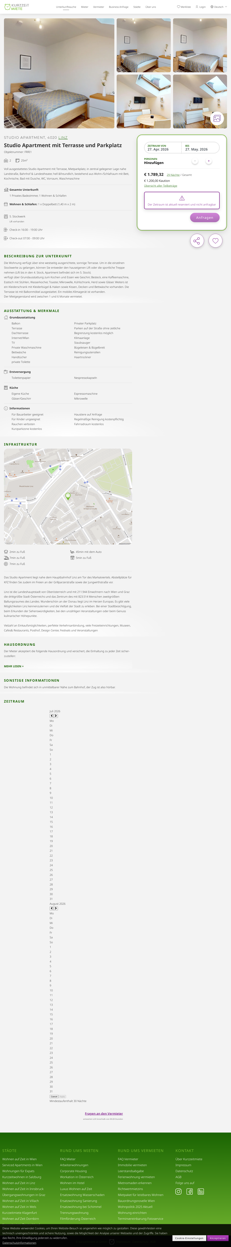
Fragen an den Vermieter (104, 1113)
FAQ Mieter (68, 1159)
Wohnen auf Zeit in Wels (19, 1207)
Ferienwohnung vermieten (136, 1177)
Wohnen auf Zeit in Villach (20, 1201)
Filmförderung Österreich (78, 1219)
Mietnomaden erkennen (135, 1183)
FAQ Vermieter (128, 1159)
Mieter (84, 7)
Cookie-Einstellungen (189, 1238)
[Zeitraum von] (163, 149)
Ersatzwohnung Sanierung (78, 1201)
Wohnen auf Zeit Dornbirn (20, 1219)
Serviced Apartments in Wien (22, 1165)
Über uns (150, 7)
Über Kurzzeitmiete (189, 1159)
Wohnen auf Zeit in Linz (18, 1183)
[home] (17, 7)
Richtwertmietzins (130, 1189)
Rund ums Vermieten (141, 1150)
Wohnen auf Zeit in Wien (19, 1159)
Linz (63, 137)
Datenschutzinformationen (19, 1243)
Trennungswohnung (74, 1213)
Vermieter (98, 7)
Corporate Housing (73, 1171)
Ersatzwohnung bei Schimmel (80, 1207)
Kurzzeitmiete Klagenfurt (19, 1213)
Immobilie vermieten (132, 1165)
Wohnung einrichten (132, 1213)
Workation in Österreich (77, 1177)
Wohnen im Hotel (72, 1183)
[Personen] (202, 161)
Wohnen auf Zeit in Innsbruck (23, 1189)
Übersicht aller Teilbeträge (160, 185)
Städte (137, 7)
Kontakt (185, 1150)
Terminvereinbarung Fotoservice (140, 1219)
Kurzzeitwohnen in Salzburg (21, 1177)
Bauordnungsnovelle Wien (136, 1201)
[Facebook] (189, 1191)
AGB (178, 1177)
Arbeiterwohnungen (74, 1165)
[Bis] (200, 149)
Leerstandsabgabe (131, 1171)
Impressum (183, 1165)
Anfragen (205, 217)
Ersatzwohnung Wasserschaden (82, 1195)
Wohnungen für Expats (18, 1171)
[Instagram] (178, 1191)
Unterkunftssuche (66, 7)
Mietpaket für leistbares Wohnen (140, 1195)
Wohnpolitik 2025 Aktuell (135, 1207)
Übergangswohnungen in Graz (23, 1195)
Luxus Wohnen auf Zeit (76, 1189)
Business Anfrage (118, 7)
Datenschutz (184, 1171)
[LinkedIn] (200, 1191)
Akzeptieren (218, 1238)
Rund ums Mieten (79, 1150)
